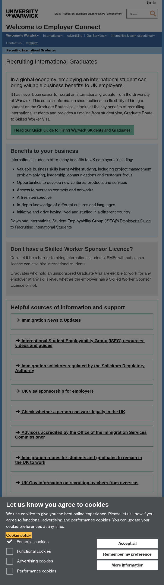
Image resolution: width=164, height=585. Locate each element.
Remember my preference (127, 554)
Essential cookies (27, 541)
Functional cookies (28, 552)
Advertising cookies (29, 561)
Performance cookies (31, 571)
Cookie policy (18, 535)
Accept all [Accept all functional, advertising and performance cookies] (127, 543)
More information (127, 565)
